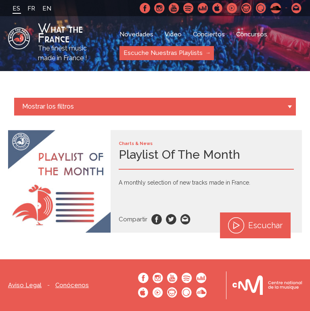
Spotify (188, 8)
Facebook (145, 8)
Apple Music (217, 8)
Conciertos (209, 34)
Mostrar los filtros (48, 106)
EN (46, 8)
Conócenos (72, 285)
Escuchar (255, 225)
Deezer (203, 8)
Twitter (171, 219)
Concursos (251, 34)
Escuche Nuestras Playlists (163, 53)
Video (173, 34)
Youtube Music (232, 8)
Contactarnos (296, 8)
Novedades (136, 34)
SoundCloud (275, 8)
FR (31, 8)
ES (16, 8)
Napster (246, 8)
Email (185, 219)
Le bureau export (267, 285)
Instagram (159, 8)
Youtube (174, 8)
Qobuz (261, 8)
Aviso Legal (25, 285)
